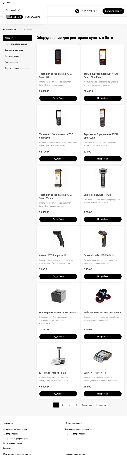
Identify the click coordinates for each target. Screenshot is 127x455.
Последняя (101, 405)
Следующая (87, 405)
